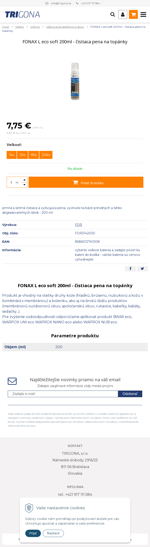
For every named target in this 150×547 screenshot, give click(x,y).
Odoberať (130, 394)
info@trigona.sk (61, 3)
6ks (34, 155)
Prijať (33, 533)
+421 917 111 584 (90, 3)
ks (17, 182)
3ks (22, 155)
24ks (46, 155)
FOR (78, 225)
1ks (11, 155)
